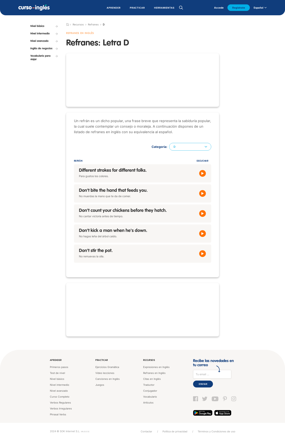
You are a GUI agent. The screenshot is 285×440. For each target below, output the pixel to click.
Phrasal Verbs (58, 414)
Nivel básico (57, 378)
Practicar (101, 360)
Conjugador (150, 390)
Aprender (56, 360)
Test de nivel (57, 372)
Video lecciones (104, 372)
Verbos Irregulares (61, 408)
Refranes (93, 24)
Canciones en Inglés (107, 378)
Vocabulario (150, 396)
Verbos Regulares (60, 402)
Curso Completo (59, 396)
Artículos (148, 402)
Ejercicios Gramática (107, 367)
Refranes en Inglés (154, 372)
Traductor (148, 384)
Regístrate (238, 7)
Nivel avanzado (59, 390)
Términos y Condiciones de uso (216, 431)
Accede (219, 7)
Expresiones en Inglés (156, 367)
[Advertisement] (44, 130)
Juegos (99, 384)
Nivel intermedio (59, 384)
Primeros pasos (59, 367)
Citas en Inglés (152, 378)
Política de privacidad (174, 431)
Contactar (146, 431)
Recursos (149, 360)
